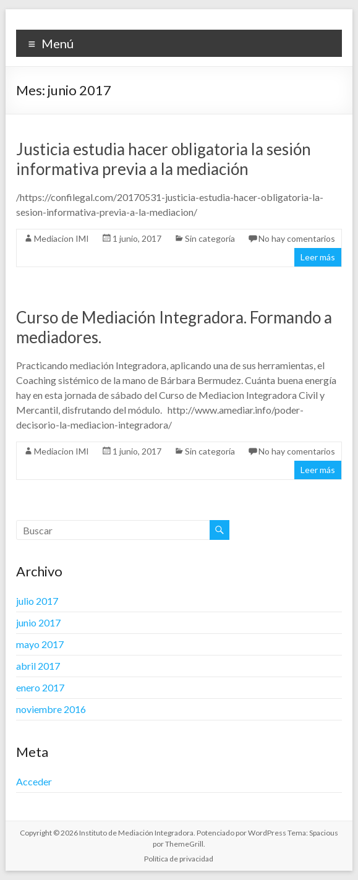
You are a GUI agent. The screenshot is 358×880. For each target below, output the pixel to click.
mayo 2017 (40, 644)
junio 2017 (38, 622)
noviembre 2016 (51, 709)
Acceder (34, 781)
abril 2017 (38, 666)
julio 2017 (37, 601)
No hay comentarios (296, 238)
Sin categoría (210, 238)
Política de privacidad (178, 858)
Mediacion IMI (61, 238)
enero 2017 (40, 687)
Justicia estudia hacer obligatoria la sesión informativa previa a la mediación (163, 159)
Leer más (317, 257)
